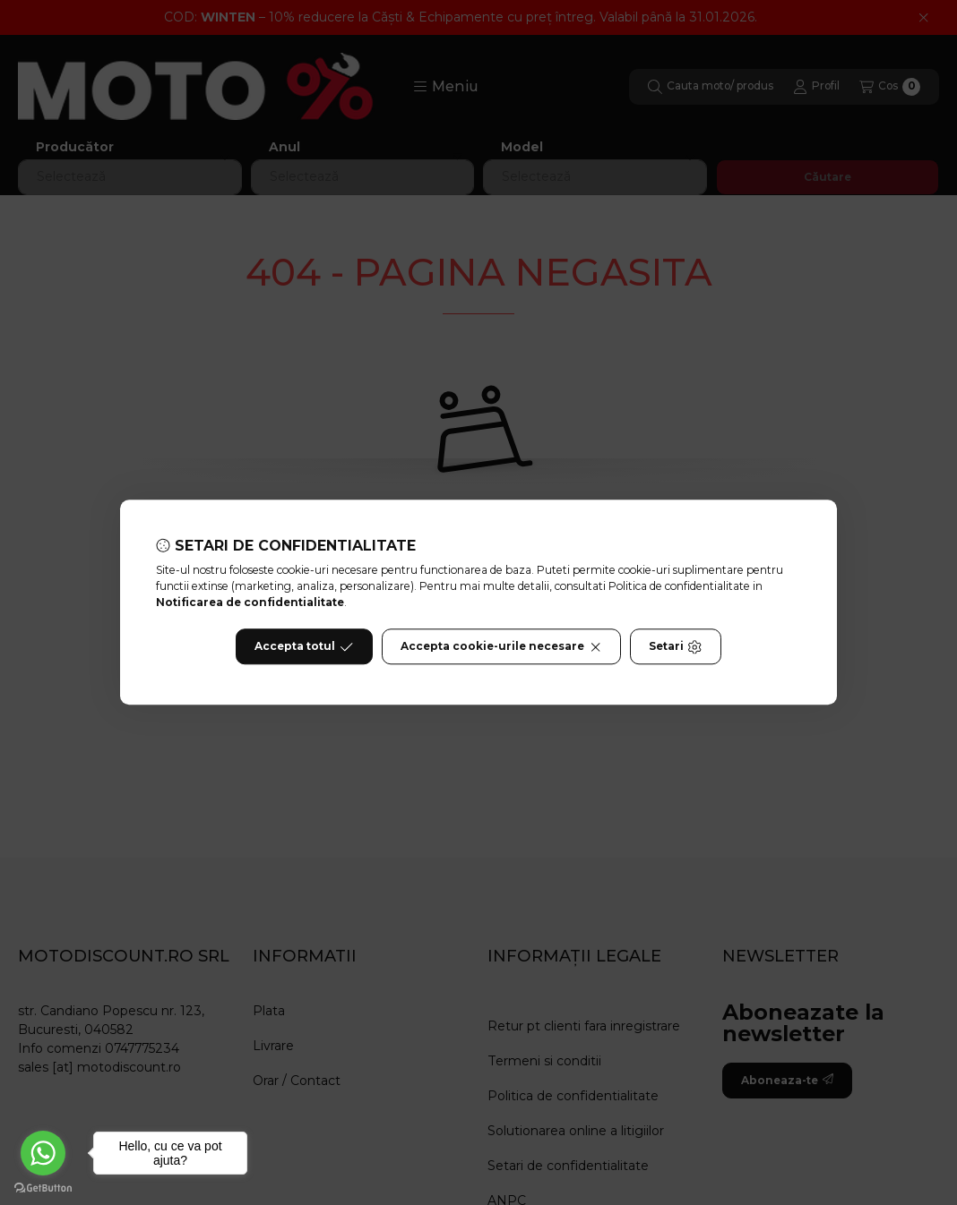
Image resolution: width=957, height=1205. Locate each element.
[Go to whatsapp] (43, 1153)
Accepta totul (303, 647)
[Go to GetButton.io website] (43, 1187)
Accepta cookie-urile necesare (501, 647)
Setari (675, 647)
